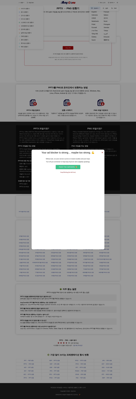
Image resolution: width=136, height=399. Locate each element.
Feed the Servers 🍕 (68, 167)
